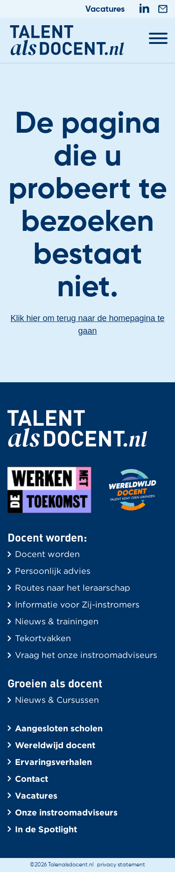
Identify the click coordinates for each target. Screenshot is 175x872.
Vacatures (105, 9)
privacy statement (121, 865)
